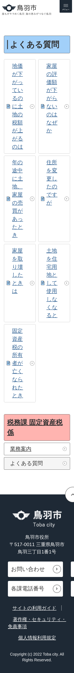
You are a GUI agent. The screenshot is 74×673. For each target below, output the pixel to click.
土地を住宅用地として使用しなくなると (51, 282)
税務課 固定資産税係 (35, 427)
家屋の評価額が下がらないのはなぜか (51, 98)
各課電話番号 (27, 588)
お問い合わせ (28, 569)
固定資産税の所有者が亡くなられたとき (17, 363)
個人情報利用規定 (37, 637)
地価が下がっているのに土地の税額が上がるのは (17, 106)
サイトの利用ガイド (34, 608)
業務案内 (20, 449)
